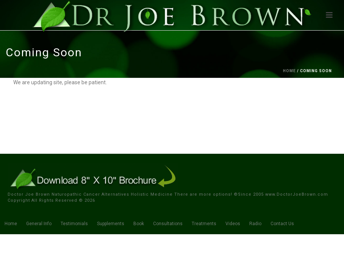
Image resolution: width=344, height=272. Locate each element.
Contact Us (282, 223)
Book (138, 223)
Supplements (110, 223)
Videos (232, 223)
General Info (39, 223)
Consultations (168, 223)
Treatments (204, 223)
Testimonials (74, 223)
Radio (255, 223)
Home (289, 71)
